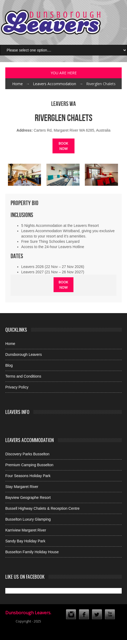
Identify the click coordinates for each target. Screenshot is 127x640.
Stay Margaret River (21, 487)
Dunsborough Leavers (23, 354)
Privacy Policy (16, 387)
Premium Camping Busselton (29, 465)
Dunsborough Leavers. (28, 613)
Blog (9, 365)
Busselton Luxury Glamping (28, 519)
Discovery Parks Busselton (27, 454)
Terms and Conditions (23, 376)
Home (17, 83)
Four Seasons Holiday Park (27, 476)
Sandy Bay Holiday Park (25, 541)
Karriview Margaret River (25, 530)
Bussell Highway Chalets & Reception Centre (42, 508)
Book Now (63, 146)
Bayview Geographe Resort (28, 497)
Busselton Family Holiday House (32, 552)
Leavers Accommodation (54, 83)
